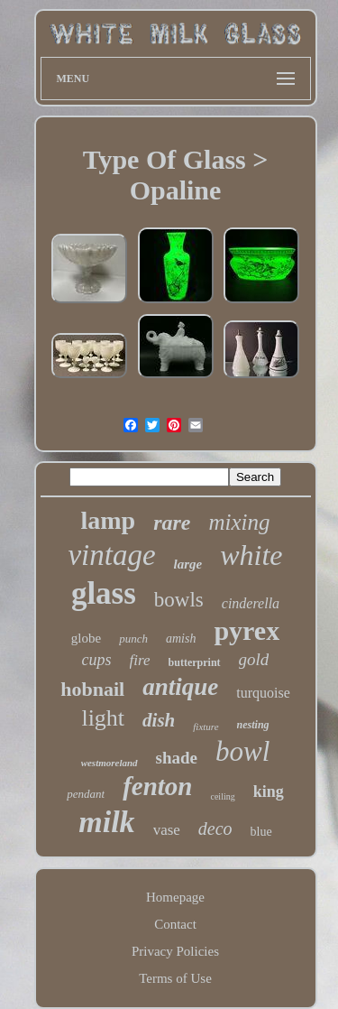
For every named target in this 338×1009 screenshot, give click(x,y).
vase (166, 829)
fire (140, 660)
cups (97, 660)
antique (180, 686)
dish (158, 720)
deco (215, 828)
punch (133, 638)
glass (103, 593)
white (251, 555)
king (268, 791)
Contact (175, 924)
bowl (242, 751)
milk (106, 821)
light (102, 718)
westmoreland (109, 762)
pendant (86, 794)
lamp (107, 520)
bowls (179, 599)
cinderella (250, 603)
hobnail (92, 689)
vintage (111, 555)
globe (86, 638)
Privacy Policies (175, 951)
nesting (253, 724)
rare (171, 522)
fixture (205, 726)
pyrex (246, 630)
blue (261, 831)
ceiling (222, 796)
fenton (157, 786)
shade (176, 757)
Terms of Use (175, 978)
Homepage (175, 897)
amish (181, 638)
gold (254, 659)
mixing (238, 522)
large (188, 564)
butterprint (195, 662)
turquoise (263, 692)
